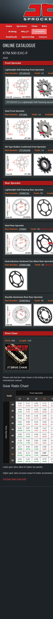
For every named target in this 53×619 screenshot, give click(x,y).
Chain (34, 26)
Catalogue (39, 31)
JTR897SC (24, 193)
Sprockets (22, 26)
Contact (43, 37)
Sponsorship (28, 37)
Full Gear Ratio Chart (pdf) (14, 479)
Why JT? (25, 31)
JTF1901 (23, 114)
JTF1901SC (24, 73)
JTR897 (22, 229)
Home (9, 26)
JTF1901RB (24, 150)
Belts (44, 26)
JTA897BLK (24, 300)
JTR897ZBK (25, 265)
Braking (13, 31)
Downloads (11, 37)
